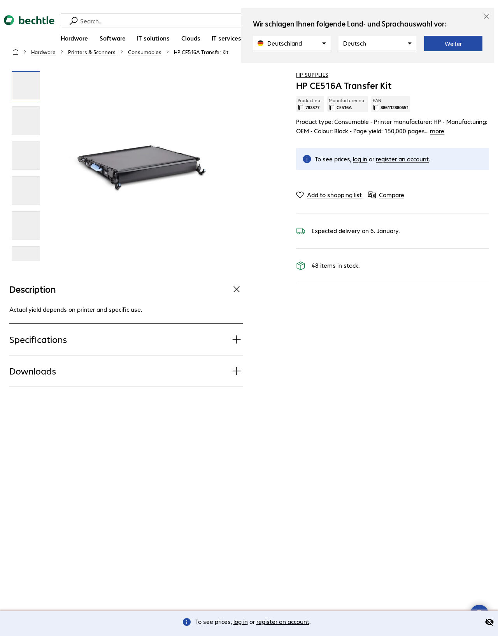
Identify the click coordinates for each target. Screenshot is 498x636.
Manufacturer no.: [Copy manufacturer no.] (347, 122)
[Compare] (482, 70)
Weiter (453, 44)
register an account (282, 621)
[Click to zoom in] (26, 104)
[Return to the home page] (29, 31)
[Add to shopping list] (467, 70)
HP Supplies (312, 93)
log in (240, 621)
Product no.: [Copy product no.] (310, 122)
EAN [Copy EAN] (391, 122)
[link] (201, 70)
